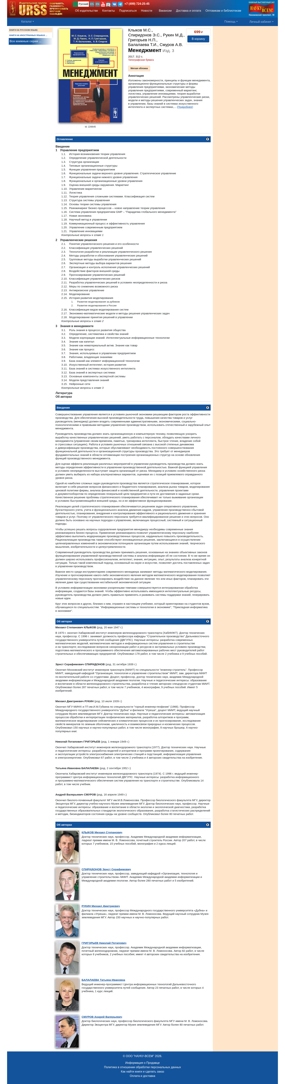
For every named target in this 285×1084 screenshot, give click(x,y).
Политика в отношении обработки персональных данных (142, 1067)
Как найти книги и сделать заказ (142, 1071)
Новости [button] (146, 10)
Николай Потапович (104, 942)
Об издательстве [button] (86, 10)
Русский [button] (83, 4)
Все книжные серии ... (25, 41)
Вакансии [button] (164, 10)
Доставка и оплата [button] (188, 10)
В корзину (198, 38)
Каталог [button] (26, 21)
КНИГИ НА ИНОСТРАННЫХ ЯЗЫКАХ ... (28, 35)
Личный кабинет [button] (260, 21)
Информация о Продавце (142, 1062)
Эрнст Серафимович (106, 869)
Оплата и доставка (142, 1075)
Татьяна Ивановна (103, 979)
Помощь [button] (230, 21)
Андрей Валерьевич (102, 1016)
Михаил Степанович (102, 832)
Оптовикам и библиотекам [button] (223, 10)
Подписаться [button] (128, 10)
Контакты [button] (108, 10)
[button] (103, 4)
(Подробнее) (185, 106)
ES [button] (92, 4)
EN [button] (97, 4)
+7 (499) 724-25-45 (137, 3)
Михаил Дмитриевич (101, 906)
